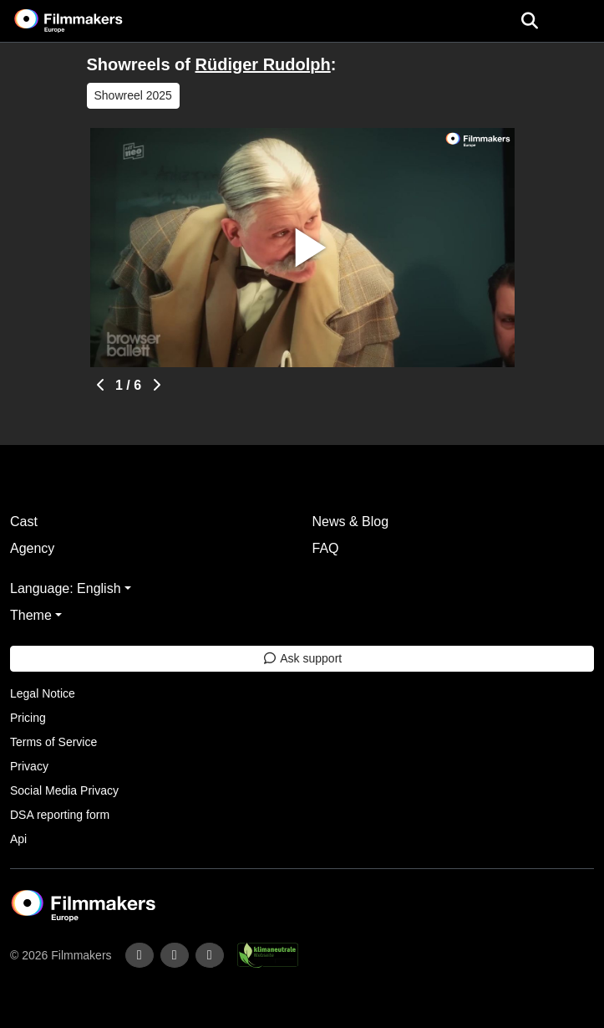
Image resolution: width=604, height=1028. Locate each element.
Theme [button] (31, 615)
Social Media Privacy (64, 790)
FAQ (325, 548)
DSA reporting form (59, 814)
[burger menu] (579, 21)
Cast (24, 521)
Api (18, 839)
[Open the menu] (529, 21)
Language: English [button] (65, 588)
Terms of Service (53, 742)
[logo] (88, 21)
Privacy (29, 766)
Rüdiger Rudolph (263, 64)
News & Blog (350, 521)
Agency (32, 548)
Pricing (28, 717)
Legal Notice (42, 693)
